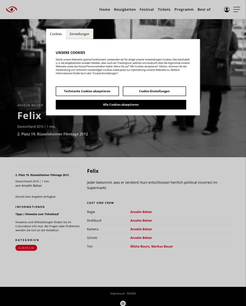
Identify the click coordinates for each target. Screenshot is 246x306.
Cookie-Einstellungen (154, 91)
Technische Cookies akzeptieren (87, 91)
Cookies (56, 34)
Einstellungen (79, 34)
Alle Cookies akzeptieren (121, 104)
